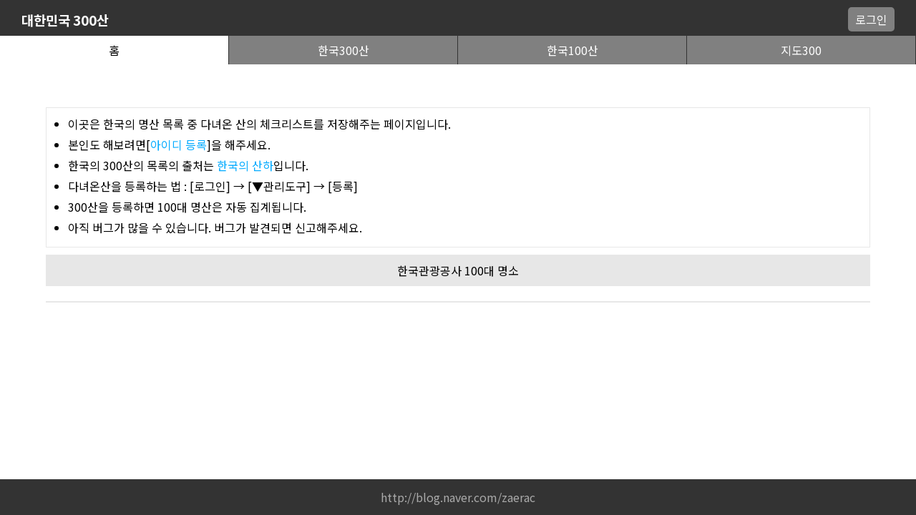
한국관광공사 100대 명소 (458, 270)
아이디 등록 (178, 144)
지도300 (801, 50)
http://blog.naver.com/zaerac (458, 497)
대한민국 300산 (65, 19)
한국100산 (572, 50)
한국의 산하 (245, 165)
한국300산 (343, 50)
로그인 (871, 19)
